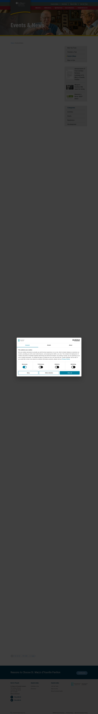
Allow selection (49, 372)
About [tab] (70, 345)
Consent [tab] (27, 345)
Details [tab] (49, 345)
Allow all (70, 372)
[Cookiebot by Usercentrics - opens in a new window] (73, 340)
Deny (28, 372)
